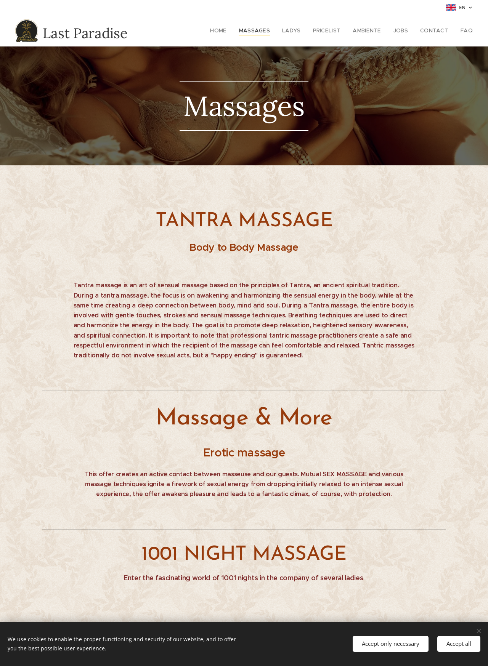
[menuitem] (232, 30)
